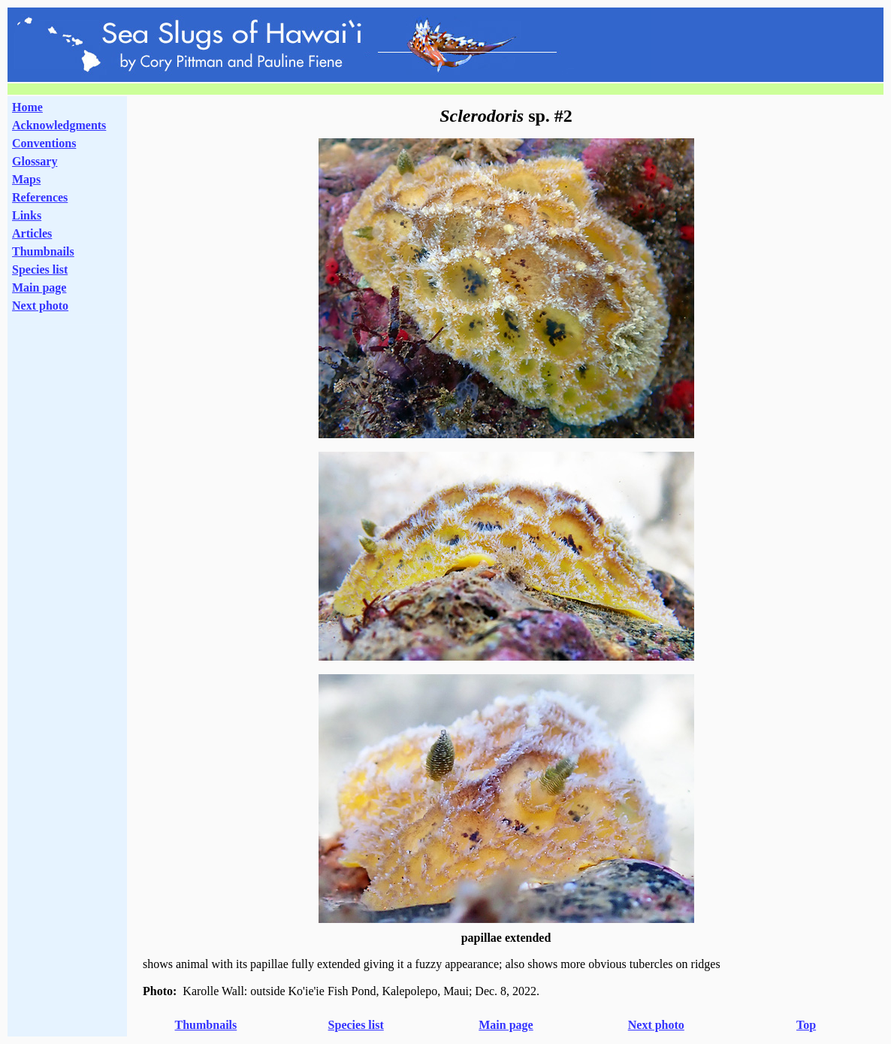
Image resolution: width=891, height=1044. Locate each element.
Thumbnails (43, 251)
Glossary (34, 161)
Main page (39, 287)
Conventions (44, 143)
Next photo (656, 1024)
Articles (32, 233)
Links (26, 215)
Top (806, 1024)
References (40, 197)
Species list (40, 269)
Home (27, 107)
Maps (26, 179)
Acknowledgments (59, 125)
